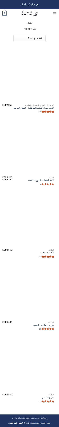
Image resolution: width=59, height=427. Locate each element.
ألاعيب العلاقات (47, 252)
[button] (55, 13)
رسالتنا (44, 418)
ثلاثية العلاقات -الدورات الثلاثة (41, 180)
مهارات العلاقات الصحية (43, 325)
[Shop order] (29, 38)
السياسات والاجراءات (21, 418)
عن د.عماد (35, 418)
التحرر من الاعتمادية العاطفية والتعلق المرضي (33, 108)
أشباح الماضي (48, 397)
